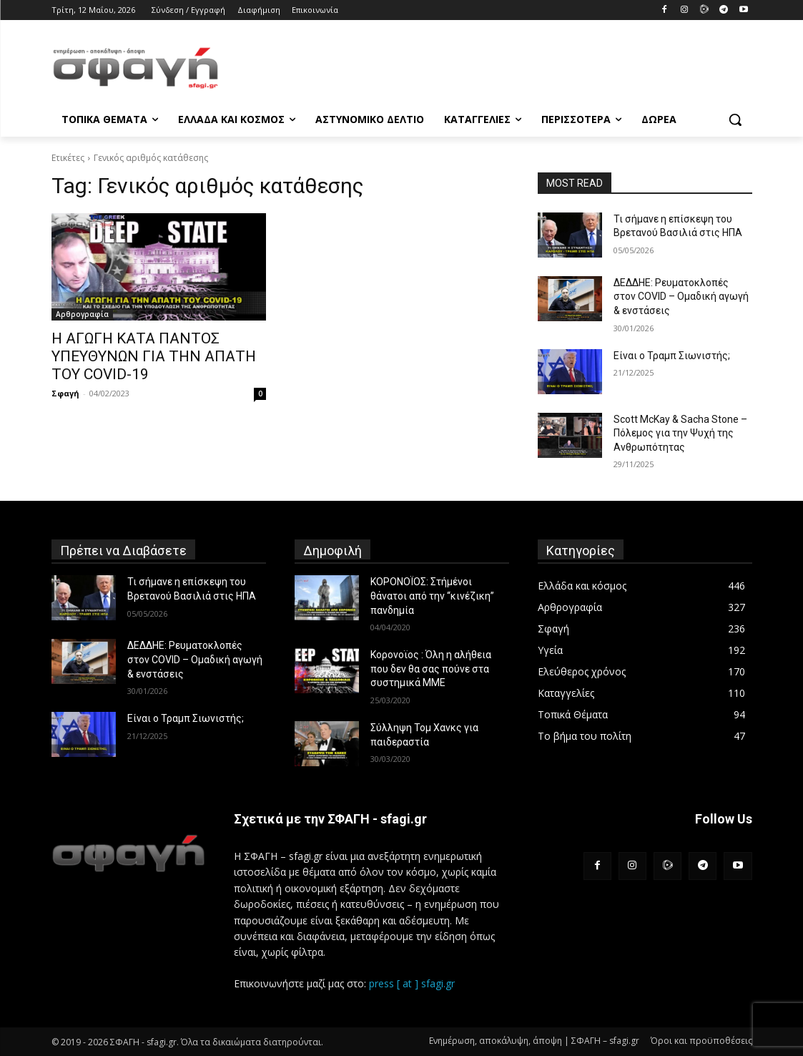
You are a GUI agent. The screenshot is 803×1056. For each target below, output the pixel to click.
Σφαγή (65, 393)
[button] (735, 119)
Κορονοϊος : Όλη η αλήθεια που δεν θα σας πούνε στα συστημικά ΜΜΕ (430, 668)
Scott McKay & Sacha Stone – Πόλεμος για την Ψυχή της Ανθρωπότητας (680, 433)
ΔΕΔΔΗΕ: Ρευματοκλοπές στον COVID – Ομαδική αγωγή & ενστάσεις (681, 296)
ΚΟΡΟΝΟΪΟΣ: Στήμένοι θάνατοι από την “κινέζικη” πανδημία (432, 595)
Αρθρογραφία (82, 314)
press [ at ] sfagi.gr (412, 983)
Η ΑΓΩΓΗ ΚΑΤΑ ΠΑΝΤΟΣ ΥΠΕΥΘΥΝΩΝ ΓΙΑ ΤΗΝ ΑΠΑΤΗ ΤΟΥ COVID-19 (153, 356)
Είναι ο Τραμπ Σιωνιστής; (672, 355)
